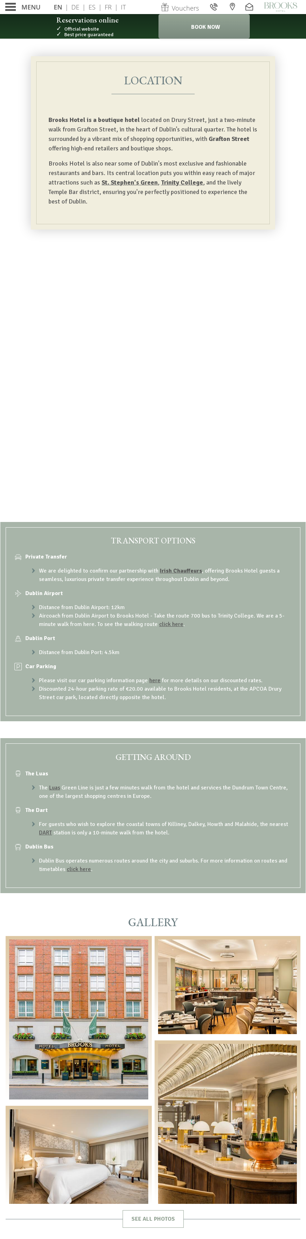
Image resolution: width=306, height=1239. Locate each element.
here (155, 680)
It (123, 7)
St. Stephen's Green (130, 182)
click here (171, 624)
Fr (108, 7)
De (75, 7)
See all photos (153, 1218)
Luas (54, 787)
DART (45, 832)
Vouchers (179, 8)
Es (92, 7)
